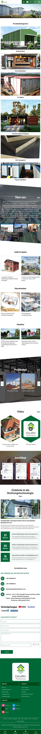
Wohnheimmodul (25, 696)
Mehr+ (38, 197)
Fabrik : (8, 598)
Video (19, 718)
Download (14, 718)
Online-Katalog (20, 721)
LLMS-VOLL (35, 718)
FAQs (22, 718)
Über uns (4, 687)
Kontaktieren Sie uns (6, 689)
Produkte (5, 718)
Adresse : (9, 594)
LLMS (30, 718)
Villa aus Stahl (5, 691)
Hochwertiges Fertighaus (27, 694)
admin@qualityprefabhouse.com (16, 589)
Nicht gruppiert (25, 687)
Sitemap (26, 718)
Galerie (9, 718)
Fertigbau (24, 691)
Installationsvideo (6, 696)
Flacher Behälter (25, 689)
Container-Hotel (5, 694)
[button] (18, 16)
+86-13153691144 (11, 578)
